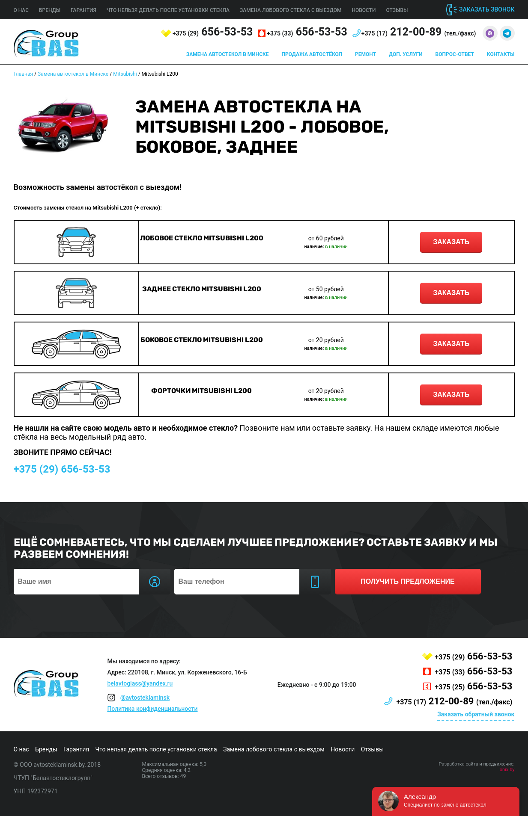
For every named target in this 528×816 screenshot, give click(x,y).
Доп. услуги (405, 54)
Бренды (49, 10)
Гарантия (83, 10)
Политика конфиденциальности (152, 708)
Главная (23, 74)
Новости (364, 10)
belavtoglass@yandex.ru (140, 683)
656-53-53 (213, 32)
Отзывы (397, 10)
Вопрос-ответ (455, 54)
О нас (21, 10)
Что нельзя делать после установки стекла (168, 10)
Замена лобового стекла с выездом (291, 10)
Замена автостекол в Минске (227, 54)
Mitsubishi (125, 74)
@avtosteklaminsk (145, 697)
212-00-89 (418, 32)
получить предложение (407, 581)
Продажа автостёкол (312, 54)
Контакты (501, 54)
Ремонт (365, 54)
